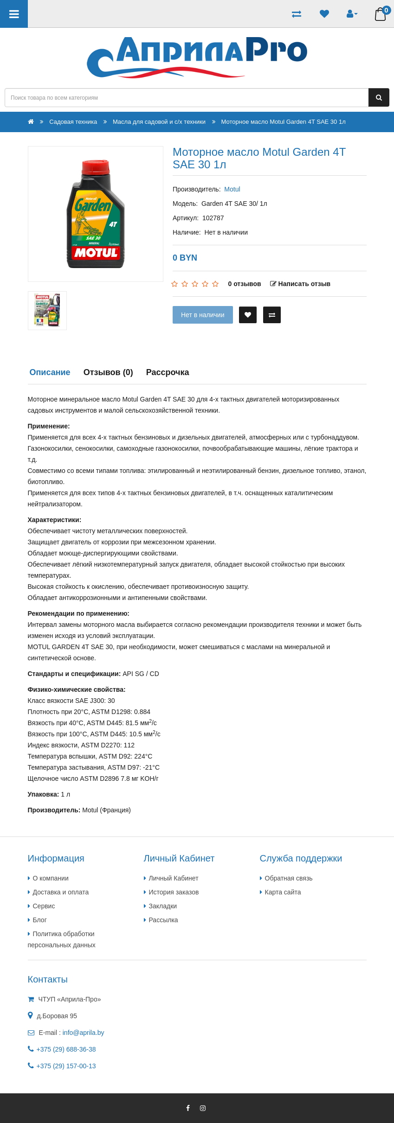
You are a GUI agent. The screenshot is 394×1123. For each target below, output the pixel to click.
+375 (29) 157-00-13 (66, 1066)
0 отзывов (244, 283)
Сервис (44, 906)
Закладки (163, 906)
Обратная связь (289, 878)
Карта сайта (283, 892)
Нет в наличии (203, 315)
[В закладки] (248, 314)
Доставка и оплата (61, 892)
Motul (232, 189)
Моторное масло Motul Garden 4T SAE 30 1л (283, 121)
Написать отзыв (300, 283)
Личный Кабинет (174, 878)
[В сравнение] (272, 314)
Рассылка (163, 920)
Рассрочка (167, 372)
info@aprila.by (83, 1032)
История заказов (174, 892)
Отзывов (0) (108, 372)
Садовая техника (73, 121)
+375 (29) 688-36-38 (66, 1049)
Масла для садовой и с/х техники (159, 121)
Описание (50, 372)
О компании (51, 878)
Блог (40, 920)
